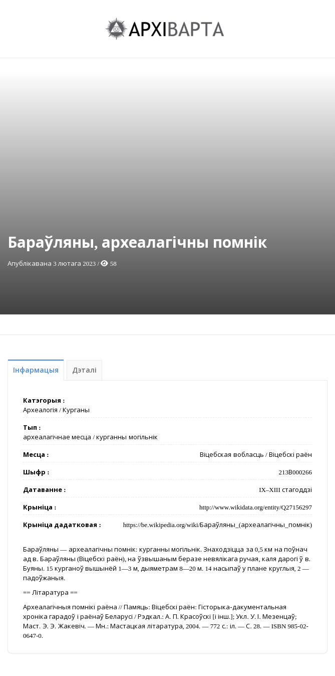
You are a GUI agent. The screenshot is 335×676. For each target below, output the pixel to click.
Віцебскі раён (290, 454)
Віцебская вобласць (231, 454)
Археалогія (40, 410)
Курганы (76, 410)
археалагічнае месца (57, 437)
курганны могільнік (126, 437)
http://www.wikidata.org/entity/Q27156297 (255, 507)
